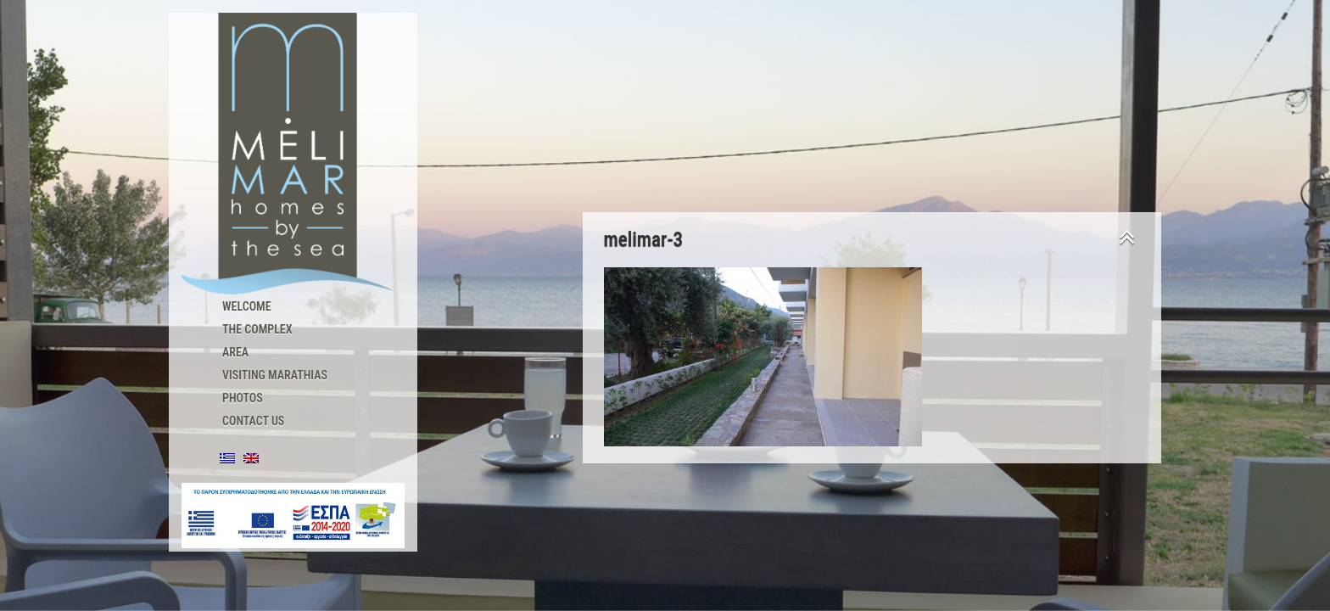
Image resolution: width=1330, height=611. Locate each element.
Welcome (246, 306)
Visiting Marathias (274, 375)
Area (235, 352)
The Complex (257, 329)
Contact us (253, 421)
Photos (242, 398)
